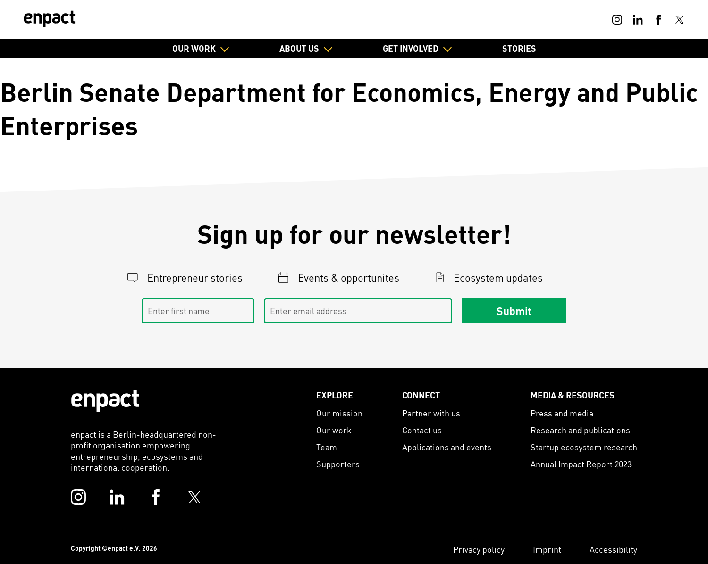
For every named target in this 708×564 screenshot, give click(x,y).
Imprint (547, 549)
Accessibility (613, 549)
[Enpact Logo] (105, 401)
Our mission (339, 412)
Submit (514, 310)
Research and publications (580, 429)
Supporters (338, 463)
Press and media (562, 412)
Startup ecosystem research (584, 446)
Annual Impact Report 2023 (581, 463)
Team (326, 446)
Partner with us (431, 412)
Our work (334, 429)
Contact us (422, 429)
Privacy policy (479, 549)
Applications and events (446, 446)
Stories (519, 48)
